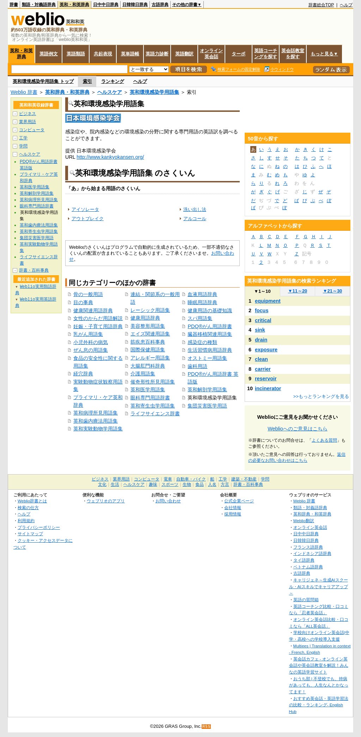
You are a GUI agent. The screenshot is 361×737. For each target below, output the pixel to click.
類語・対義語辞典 (39, 4)
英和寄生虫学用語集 (152, 406)
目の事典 (83, 302)
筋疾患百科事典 (147, 342)
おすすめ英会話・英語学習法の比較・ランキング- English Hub (318, 705)
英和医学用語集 (147, 389)
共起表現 (103, 53)
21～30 (332, 291)
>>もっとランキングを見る (321, 396)
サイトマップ (30, 533)
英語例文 (48, 53)
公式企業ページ (239, 501)
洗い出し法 (194, 209)
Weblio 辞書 (24, 92)
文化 (102, 484)
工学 (23, 137)
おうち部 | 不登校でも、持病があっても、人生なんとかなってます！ (318, 685)
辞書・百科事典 (34, 270)
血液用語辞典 (202, 294)
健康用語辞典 (145, 318)
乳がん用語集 (88, 334)
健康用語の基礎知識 (210, 310)
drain (261, 340)
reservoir (266, 378)
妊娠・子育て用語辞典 (98, 326)
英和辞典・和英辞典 (67, 92)
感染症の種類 (202, 342)
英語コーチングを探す (265, 53)
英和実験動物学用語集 (98, 428)
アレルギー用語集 (150, 358)
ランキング (112, 81)
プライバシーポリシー (39, 527)
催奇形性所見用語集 (152, 382)
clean (261, 359)
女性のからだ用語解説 (98, 318)
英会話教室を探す (292, 53)
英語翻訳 (184, 53)
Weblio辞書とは (32, 501)
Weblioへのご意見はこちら (298, 428)
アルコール (194, 218)
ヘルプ (346, 4)
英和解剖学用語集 (207, 389)
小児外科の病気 (90, 342)
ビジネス (27, 113)
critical (263, 320)
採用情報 (232, 514)
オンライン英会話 (211, 53)
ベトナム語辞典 (308, 566)
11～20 (297, 291)
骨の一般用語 (88, 294)
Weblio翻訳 (303, 520)
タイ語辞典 (303, 560)
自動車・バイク (191, 479)
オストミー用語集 (207, 358)
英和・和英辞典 (74, 4)
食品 (199, 484)
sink (260, 330)
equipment (268, 301)
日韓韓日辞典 (135, 4)
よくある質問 (324, 440)
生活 (115, 484)
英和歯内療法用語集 (95, 421)
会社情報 (232, 507)
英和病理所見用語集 (95, 413)
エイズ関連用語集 (150, 334)
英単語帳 (130, 53)
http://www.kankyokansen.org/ (110, 157)
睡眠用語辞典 (202, 302)
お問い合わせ (168, 501)
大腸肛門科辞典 (147, 366)
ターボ (238, 53)
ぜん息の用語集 (90, 350)
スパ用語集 (200, 318)
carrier (263, 369)
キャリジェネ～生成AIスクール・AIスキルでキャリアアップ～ (318, 586)
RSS (206, 727)
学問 (23, 146)
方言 (225, 484)
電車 (168, 479)
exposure (266, 349)
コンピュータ (31, 129)
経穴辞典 (83, 373)
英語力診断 (157, 53)
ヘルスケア (109, 92)
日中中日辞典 (105, 4)
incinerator (268, 388)
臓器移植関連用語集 (210, 334)
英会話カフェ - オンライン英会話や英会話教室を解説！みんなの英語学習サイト (318, 665)
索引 (87, 81)
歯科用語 (197, 366)
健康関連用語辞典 (93, 310)
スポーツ (169, 484)
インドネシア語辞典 (312, 553)
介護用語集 (142, 373)
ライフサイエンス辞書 (155, 413)
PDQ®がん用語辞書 (210, 326)
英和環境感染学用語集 (154, 92)
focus (261, 310)
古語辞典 (160, 4)
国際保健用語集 (147, 349)
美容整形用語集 (147, 326)
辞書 (14, 4)
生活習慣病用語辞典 (210, 350)
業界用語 (27, 121)
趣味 (153, 484)
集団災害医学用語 (207, 406)
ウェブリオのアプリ (106, 501)
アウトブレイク (88, 218)
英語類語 (76, 53)
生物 (187, 484)
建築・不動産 (244, 479)
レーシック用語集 (150, 310)
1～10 (262, 291)
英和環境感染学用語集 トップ (43, 81)
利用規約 (26, 520)
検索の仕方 (28, 507)
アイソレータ (85, 209)
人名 (212, 484)
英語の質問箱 (306, 599)
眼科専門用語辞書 (150, 397)
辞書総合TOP (321, 4)
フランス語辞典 (308, 547)
